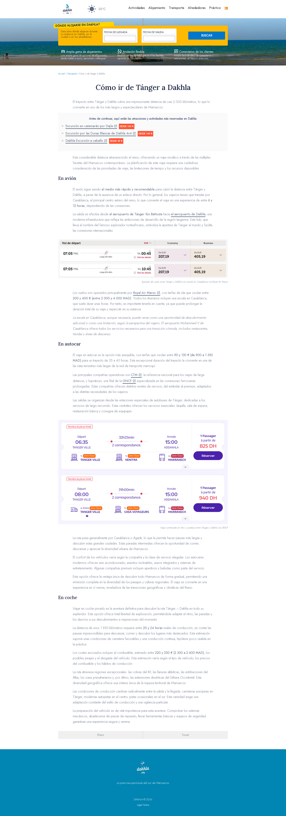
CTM (134, 375)
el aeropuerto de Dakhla (188, 214)
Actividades (136, 7)
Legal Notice (143, 805)
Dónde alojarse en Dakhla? (77, 25)
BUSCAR (206, 35)
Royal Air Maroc (144, 292)
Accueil (61, 73)
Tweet (185, 735)
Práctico (215, 7)
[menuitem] (226, 8)
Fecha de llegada (115, 32)
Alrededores (197, 7)
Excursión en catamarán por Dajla (89, 126)
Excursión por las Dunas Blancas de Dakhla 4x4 (98, 133)
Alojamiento (156, 7)
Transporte (176, 7)
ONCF (127, 381)
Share (100, 735)
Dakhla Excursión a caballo (84, 140)
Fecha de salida (153, 32)
